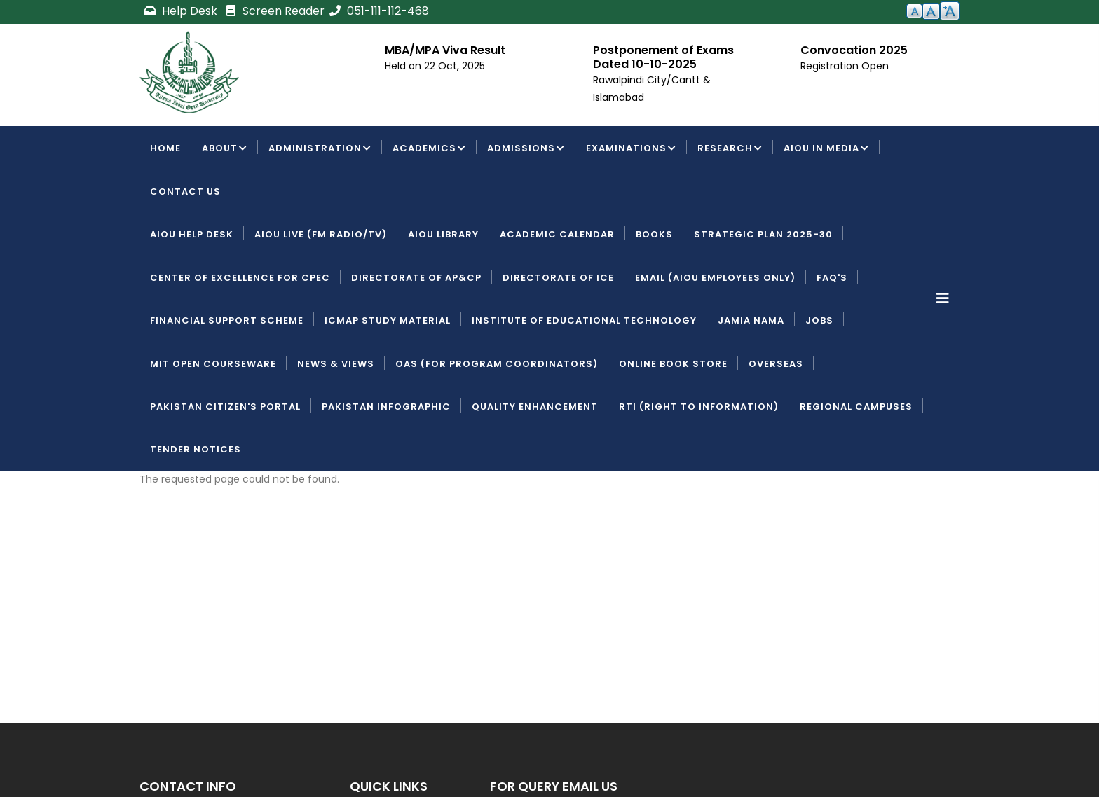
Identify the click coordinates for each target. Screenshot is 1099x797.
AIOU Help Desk (191, 234)
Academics (429, 149)
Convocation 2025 (854, 50)
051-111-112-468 (378, 11)
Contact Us (185, 191)
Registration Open (844, 66)
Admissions (526, 149)
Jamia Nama (751, 320)
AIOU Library (443, 234)
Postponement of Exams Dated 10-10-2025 (663, 57)
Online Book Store (673, 363)
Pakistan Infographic (386, 406)
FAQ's (832, 277)
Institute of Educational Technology (584, 320)
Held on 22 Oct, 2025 (435, 66)
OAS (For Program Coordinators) (496, 363)
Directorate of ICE (558, 277)
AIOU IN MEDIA (826, 149)
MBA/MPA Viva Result (445, 50)
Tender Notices (195, 449)
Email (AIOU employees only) (715, 277)
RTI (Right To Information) (699, 406)
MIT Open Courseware (213, 363)
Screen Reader (274, 11)
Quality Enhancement (535, 406)
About (224, 149)
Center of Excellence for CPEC (240, 277)
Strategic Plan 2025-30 (763, 234)
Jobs (819, 320)
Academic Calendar (557, 234)
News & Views (335, 363)
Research (730, 149)
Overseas (776, 363)
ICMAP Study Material (388, 320)
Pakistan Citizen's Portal (225, 406)
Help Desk (181, 11)
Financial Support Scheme (226, 320)
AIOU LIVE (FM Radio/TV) (320, 234)
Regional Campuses (856, 406)
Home (165, 148)
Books (654, 234)
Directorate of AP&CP (416, 277)
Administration (319, 149)
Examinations (631, 149)
